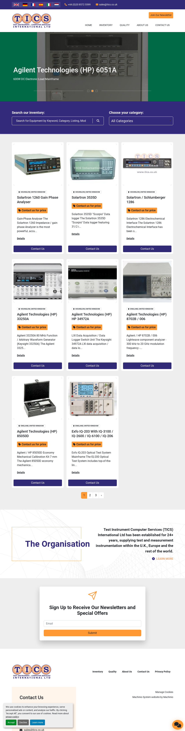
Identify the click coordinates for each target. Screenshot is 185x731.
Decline (23, 722)
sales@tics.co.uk (108, 4)
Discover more (24, 80)
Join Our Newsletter (161, 15)
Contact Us (162, 25)
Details (21, 238)
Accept (11, 722)
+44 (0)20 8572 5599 (79, 4)
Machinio (168, 697)
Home (88, 25)
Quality (124, 25)
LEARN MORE (164, 558)
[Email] (92, 623)
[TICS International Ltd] (32, 671)
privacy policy (12, 716)
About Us (142, 25)
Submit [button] (92, 633)
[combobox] (141, 121)
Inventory (105, 25)
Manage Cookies (164, 692)
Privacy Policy (162, 671)
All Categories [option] (122, 121)
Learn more (37, 722)
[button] (106, 25)
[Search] (52, 121)
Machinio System (141, 697)
